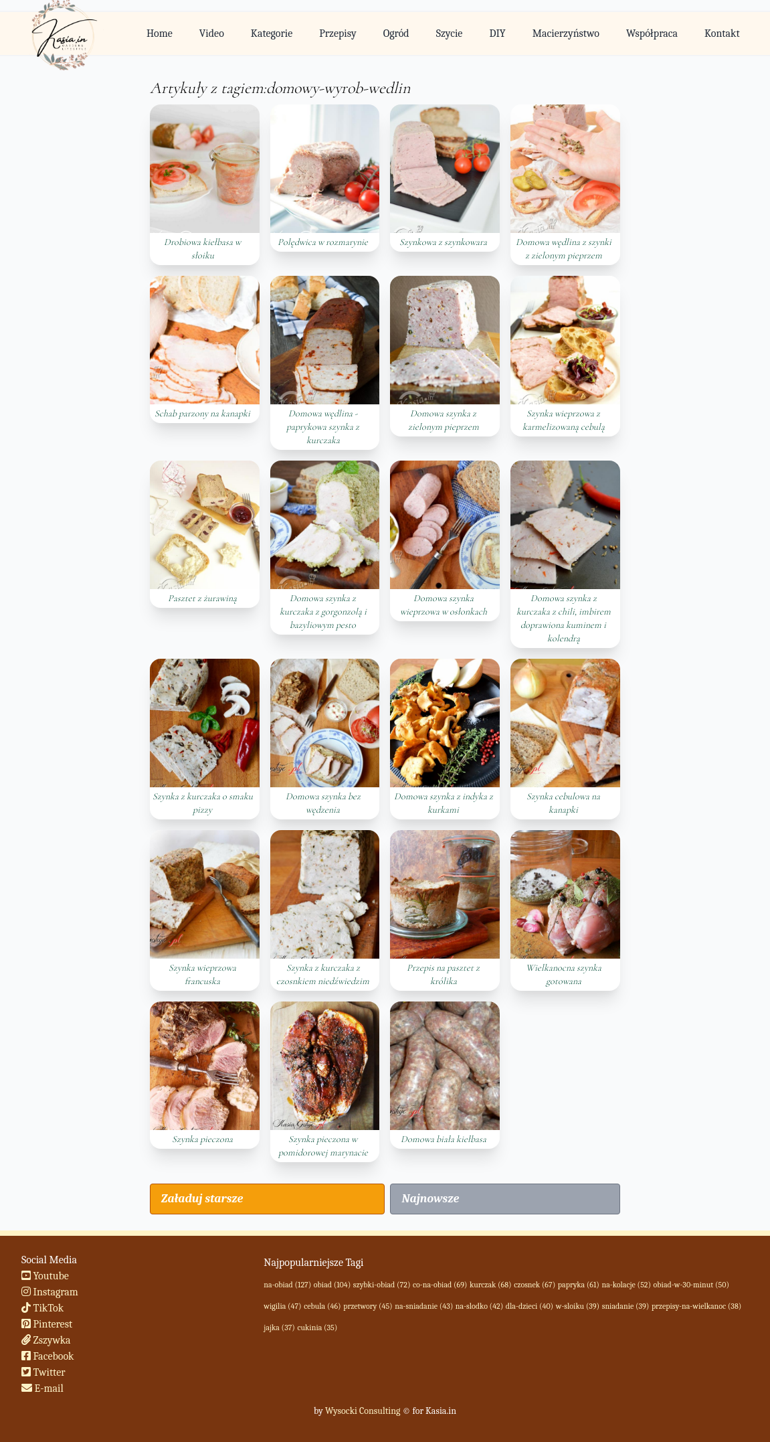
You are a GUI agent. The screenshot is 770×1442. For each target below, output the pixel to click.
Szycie (449, 33)
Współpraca (652, 33)
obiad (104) (332, 1284)
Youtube (45, 1276)
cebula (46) (322, 1306)
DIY (497, 33)
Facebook (47, 1356)
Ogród (396, 33)
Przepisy (337, 33)
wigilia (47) (282, 1306)
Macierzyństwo (566, 33)
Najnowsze (430, 1199)
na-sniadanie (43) (424, 1306)
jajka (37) (279, 1327)
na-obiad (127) (287, 1284)
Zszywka (46, 1340)
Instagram (49, 1292)
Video (211, 33)
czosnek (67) (534, 1284)
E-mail (42, 1388)
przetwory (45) (368, 1306)
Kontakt (722, 33)
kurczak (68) (491, 1284)
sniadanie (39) (626, 1306)
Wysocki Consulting (362, 1411)
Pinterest (46, 1324)
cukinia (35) (317, 1327)
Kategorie (271, 33)
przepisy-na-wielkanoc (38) (696, 1306)
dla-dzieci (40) (529, 1306)
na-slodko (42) (479, 1306)
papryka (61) (578, 1284)
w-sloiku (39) (577, 1306)
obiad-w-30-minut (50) (691, 1284)
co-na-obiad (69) (440, 1284)
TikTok (42, 1308)
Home (160, 33)
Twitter (43, 1372)
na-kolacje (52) (626, 1284)
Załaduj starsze (202, 1199)
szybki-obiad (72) (382, 1284)
